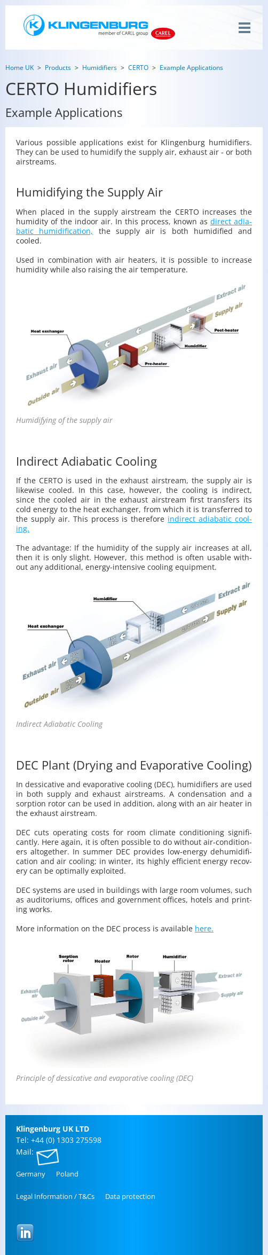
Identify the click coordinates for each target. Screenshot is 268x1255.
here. (204, 928)
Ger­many (30, 1174)
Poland (67, 1174)
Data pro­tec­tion (130, 1196)
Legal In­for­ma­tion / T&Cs (55, 1196)
